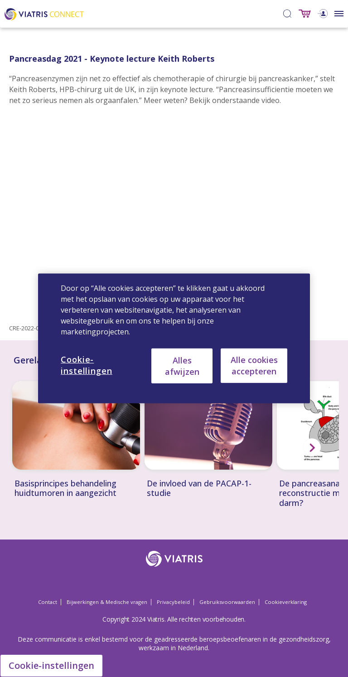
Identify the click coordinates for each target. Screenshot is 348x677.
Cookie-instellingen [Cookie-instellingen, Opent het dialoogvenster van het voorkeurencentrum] (86, 365)
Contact (47, 602)
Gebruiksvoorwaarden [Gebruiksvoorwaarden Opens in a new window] (227, 602)
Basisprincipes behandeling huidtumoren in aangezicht (65, 488)
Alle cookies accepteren (254, 365)
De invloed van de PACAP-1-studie (199, 488)
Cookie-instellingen (51, 665)
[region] (174, 338)
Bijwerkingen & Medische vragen (107, 602)
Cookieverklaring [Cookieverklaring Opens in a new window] (286, 602)
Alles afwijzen (182, 365)
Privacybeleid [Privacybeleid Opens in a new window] (173, 602)
